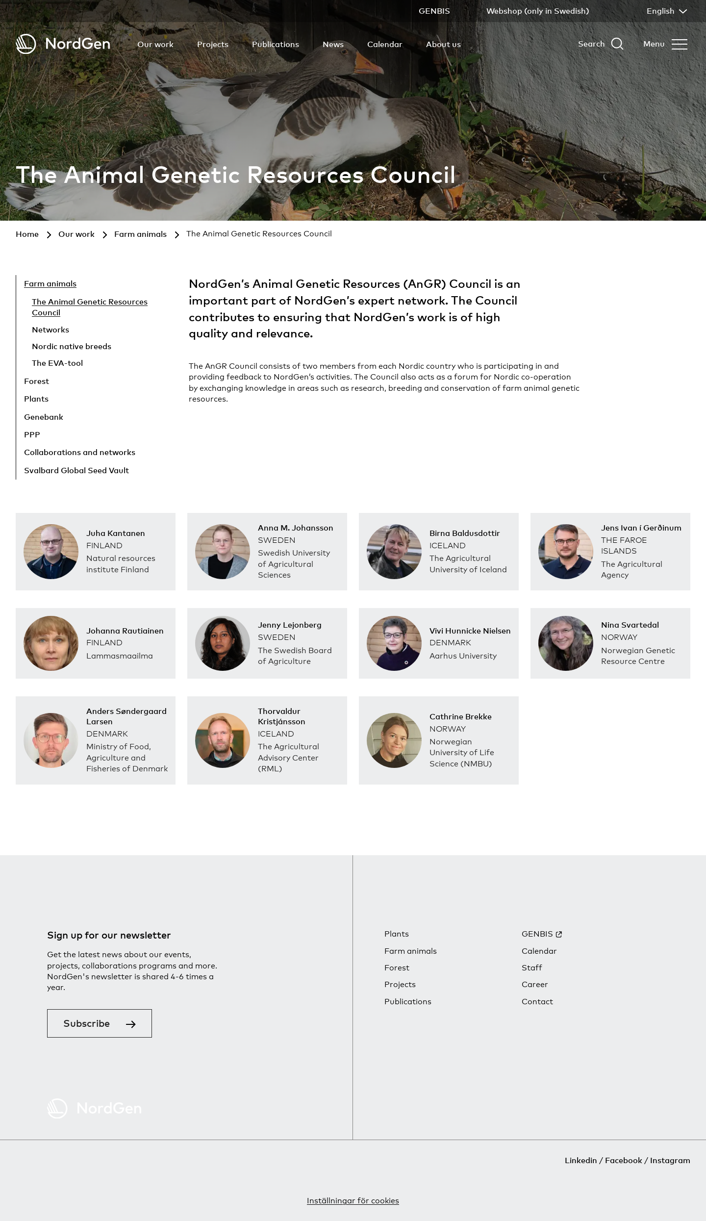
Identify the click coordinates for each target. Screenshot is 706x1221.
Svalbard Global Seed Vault (76, 470)
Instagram (670, 1160)
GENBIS (537, 934)
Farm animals (50, 283)
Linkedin (581, 1160)
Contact (537, 1001)
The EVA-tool (57, 363)
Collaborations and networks (79, 452)
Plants (36, 399)
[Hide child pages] (125, 285)
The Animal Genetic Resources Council (90, 307)
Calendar (385, 44)
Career (535, 984)
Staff (532, 967)
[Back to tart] (63, 44)
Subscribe (86, 1023)
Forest (36, 381)
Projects (212, 44)
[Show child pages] (112, 382)
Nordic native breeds (71, 346)
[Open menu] (665, 43)
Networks (50, 329)
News (333, 44)
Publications (275, 44)
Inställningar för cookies (353, 1200)
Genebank (43, 417)
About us (443, 44)
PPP (32, 434)
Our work (155, 44)
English (666, 11)
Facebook (623, 1160)
